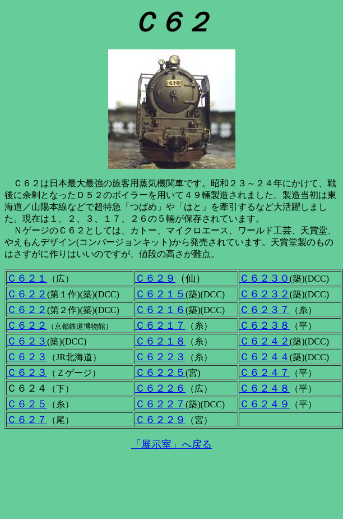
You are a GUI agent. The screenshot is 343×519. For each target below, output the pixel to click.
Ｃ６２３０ (264, 278)
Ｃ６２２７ (160, 404)
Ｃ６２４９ (264, 404)
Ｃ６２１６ (160, 309)
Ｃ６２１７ (160, 325)
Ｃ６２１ (27, 278)
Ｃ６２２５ (160, 372)
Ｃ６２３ (27, 341)
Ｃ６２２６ (160, 388)
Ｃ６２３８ (264, 325)
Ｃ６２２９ (160, 419)
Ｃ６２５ (27, 404)
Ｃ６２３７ (264, 309)
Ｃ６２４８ (264, 388)
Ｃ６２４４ (264, 356)
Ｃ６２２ (27, 294)
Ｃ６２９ (155, 278)
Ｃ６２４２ (264, 341)
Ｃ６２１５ (160, 294)
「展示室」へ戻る (171, 444)
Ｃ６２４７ (264, 372)
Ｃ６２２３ (160, 356)
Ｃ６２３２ (264, 294)
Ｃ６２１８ (160, 341)
